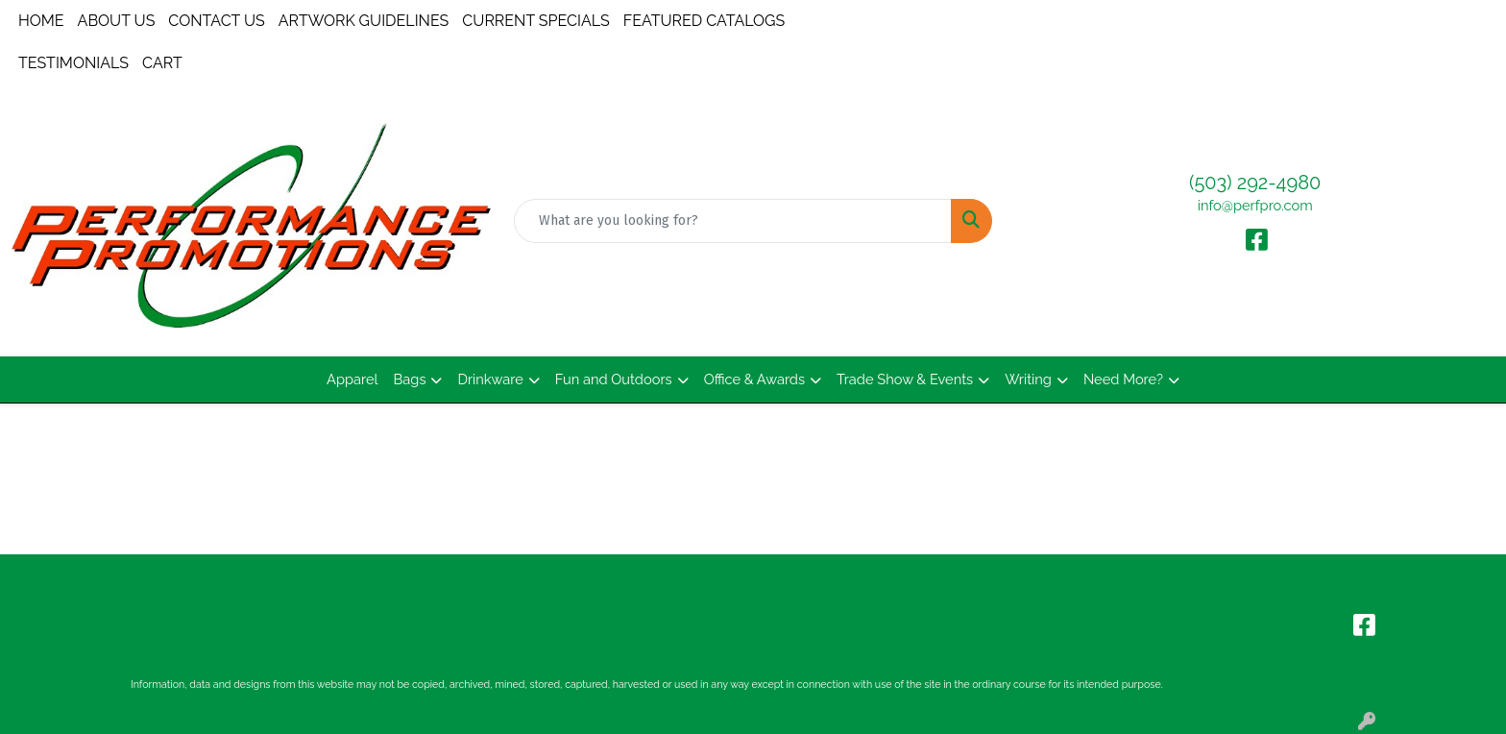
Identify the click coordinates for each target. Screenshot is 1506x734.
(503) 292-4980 (1255, 182)
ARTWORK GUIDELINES (364, 21)
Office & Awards (754, 379)
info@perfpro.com (1255, 205)
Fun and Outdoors (613, 379)
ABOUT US (117, 21)
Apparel (352, 379)
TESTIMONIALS (73, 63)
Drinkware (489, 379)
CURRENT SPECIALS (535, 21)
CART (162, 63)
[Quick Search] (733, 221)
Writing (1028, 379)
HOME (41, 21)
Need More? (1123, 379)
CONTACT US (216, 21)
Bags (410, 379)
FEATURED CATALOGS (704, 21)
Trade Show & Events (905, 379)
